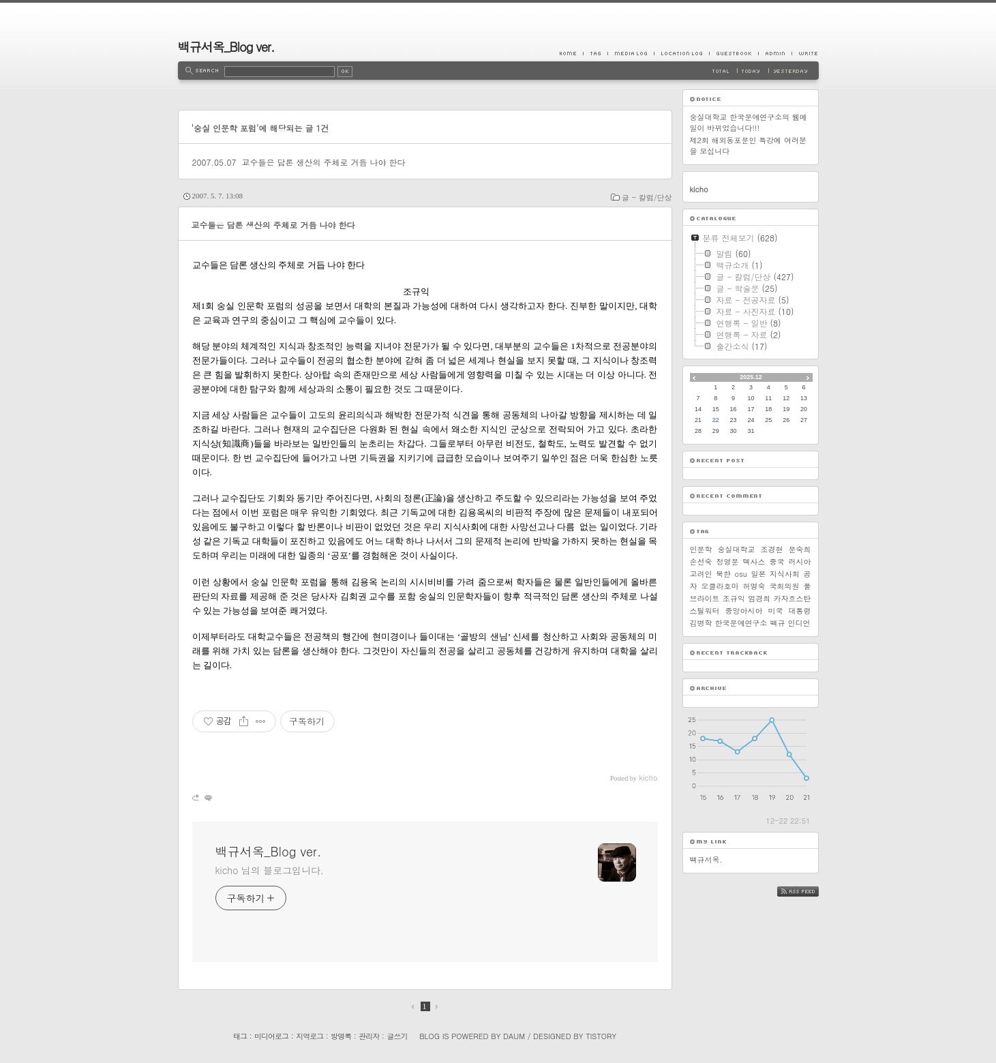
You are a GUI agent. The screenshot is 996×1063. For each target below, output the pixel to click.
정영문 (727, 561)
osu (741, 574)
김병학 (701, 623)
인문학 (701, 549)
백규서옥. (706, 859)
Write (805, 53)
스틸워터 (705, 610)
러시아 (800, 561)
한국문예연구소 (741, 623)
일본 (758, 574)
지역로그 (309, 1036)
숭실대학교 (736, 549)
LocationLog (681, 53)
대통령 (800, 610)
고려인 (701, 574)
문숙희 (800, 549)
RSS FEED (808, 891)
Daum (514, 1036)
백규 (777, 623)
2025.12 (751, 377)
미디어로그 (271, 1036)
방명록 (341, 1036)
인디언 (799, 623)
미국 (775, 610)
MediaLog (630, 53)
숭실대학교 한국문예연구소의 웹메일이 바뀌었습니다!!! (748, 122)
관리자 (369, 1036)
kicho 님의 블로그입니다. (269, 870)
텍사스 (754, 561)
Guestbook (733, 53)
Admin (774, 53)
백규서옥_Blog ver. (226, 46)
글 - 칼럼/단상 (646, 197)
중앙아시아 (744, 610)
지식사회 (785, 574)
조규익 (734, 598)
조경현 (772, 549)
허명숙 (754, 586)
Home (571, 53)
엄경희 (759, 598)
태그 (240, 1036)
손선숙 (701, 561)
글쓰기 (397, 1036)
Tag (595, 53)
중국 (777, 561)
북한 (723, 574)
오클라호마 (720, 586)
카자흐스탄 (792, 598)
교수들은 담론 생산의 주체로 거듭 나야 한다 (323, 162)
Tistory (601, 1036)
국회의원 (785, 586)
